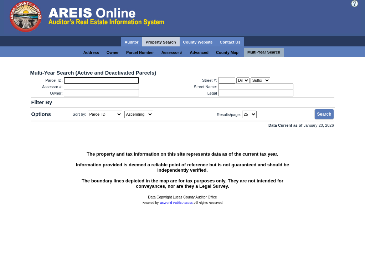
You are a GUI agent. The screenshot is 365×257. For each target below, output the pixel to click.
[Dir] (243, 80)
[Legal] (255, 93)
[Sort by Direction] (138, 114)
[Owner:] (101, 93)
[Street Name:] (255, 87)
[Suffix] (260, 80)
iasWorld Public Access (176, 203)
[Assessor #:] (101, 87)
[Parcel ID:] (101, 80)
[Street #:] (226, 80)
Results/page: (229, 114)
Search (324, 114)
